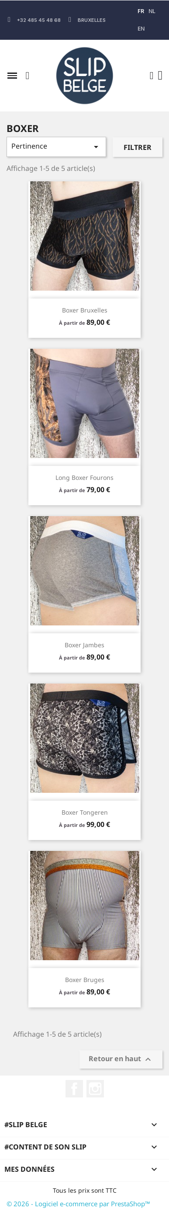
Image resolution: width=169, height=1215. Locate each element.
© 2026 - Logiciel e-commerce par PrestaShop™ (78, 1203)
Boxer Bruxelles (84, 310)
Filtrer (138, 147)
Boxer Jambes (84, 645)
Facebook (74, 1088)
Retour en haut (121, 1059)
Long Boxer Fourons (84, 477)
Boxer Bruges (84, 979)
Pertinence (56, 146)
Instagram (95, 1088)
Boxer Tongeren (85, 812)
